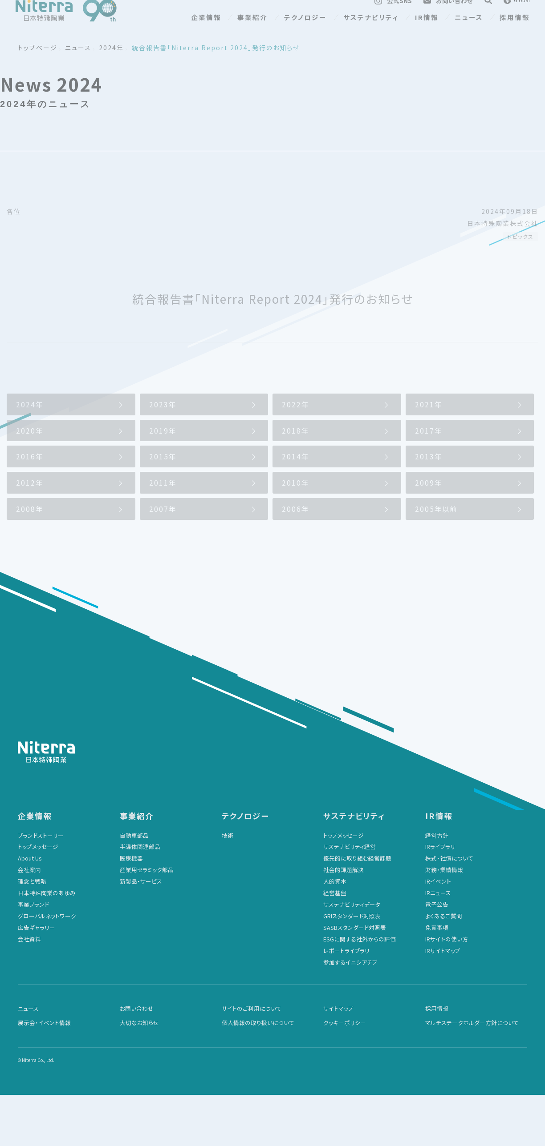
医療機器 (131, 909)
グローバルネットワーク (47, 967)
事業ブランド (33, 955)
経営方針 (436, 886)
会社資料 (29, 990)
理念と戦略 (32, 932)
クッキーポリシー (344, 1074)
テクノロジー (305, 30)
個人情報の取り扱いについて (258, 1074)
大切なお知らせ (139, 1074)
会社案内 (29, 921)
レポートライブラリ (346, 1001)
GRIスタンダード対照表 (352, 967)
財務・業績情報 (444, 921)
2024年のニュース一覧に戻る (64, 411)
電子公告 (436, 955)
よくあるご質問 (443, 967)
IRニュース (438, 944)
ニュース (469, 30)
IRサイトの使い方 (446, 990)
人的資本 (334, 932)
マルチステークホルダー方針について (472, 1074)
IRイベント (438, 932)
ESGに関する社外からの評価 (359, 990)
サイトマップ (338, 1059)
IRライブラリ (440, 897)
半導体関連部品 (140, 897)
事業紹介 (252, 30)
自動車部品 (134, 886)
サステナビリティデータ (351, 955)
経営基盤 (334, 944)
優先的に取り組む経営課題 (357, 909)
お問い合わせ (137, 1059)
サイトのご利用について (251, 1059)
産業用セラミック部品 (147, 921)
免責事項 (436, 978)
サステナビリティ (371, 30)
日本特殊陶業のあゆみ (47, 944)
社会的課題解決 (343, 921)
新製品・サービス (141, 932)
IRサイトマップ (442, 1001)
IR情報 (427, 30)
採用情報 (515, 30)
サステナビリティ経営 (349, 897)
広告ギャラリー (36, 978)
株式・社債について (449, 909)
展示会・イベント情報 (44, 1074)
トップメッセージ (38, 897)
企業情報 (206, 30)
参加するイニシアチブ (350, 1013)
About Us (29, 909)
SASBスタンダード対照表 (354, 978)
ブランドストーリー (41, 886)
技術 (227, 886)
